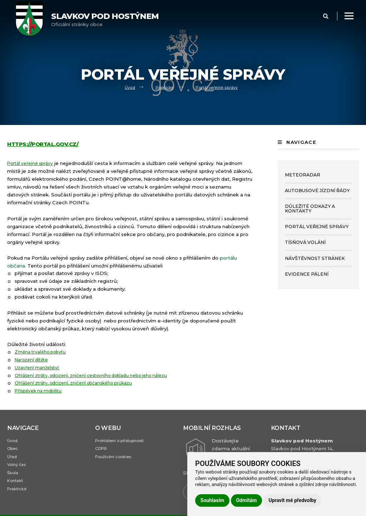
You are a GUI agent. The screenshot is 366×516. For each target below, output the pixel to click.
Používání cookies (116, 459)
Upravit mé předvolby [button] (292, 500)
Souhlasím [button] (212, 500)
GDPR (102, 450)
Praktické (164, 87)
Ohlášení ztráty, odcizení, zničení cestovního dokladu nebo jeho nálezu (99, 375)
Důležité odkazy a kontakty (310, 209)
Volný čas (18, 468)
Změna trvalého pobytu (43, 352)
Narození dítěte (34, 359)
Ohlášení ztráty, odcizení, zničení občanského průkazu (80, 383)
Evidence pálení (306, 274)
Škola (13, 477)
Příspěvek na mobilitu (40, 391)
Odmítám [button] (246, 500)
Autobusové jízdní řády (317, 190)
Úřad (12, 459)
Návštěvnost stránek (315, 258)
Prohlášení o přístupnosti (124, 441)
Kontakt (16, 486)
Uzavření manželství (39, 367)
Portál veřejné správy (218, 87)
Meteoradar (302, 174)
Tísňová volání (305, 242)
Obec (13, 450)
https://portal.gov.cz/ (46, 143)
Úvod (127, 87)
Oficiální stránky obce (105, 19)
